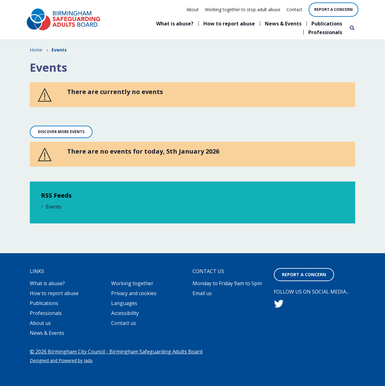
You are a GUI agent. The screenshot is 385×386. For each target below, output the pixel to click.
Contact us (123, 323)
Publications (326, 23)
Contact (294, 9)
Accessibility (125, 313)
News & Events (283, 23)
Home (36, 50)
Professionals (325, 32)
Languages (124, 303)
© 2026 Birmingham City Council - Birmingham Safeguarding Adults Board (116, 351)
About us (40, 323)
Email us (202, 293)
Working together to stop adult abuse (242, 9)
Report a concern (333, 9)
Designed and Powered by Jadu (61, 360)
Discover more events (61, 131)
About (193, 9)
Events (53, 206)
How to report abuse (229, 23)
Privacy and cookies (133, 293)
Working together (132, 283)
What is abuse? (174, 23)
